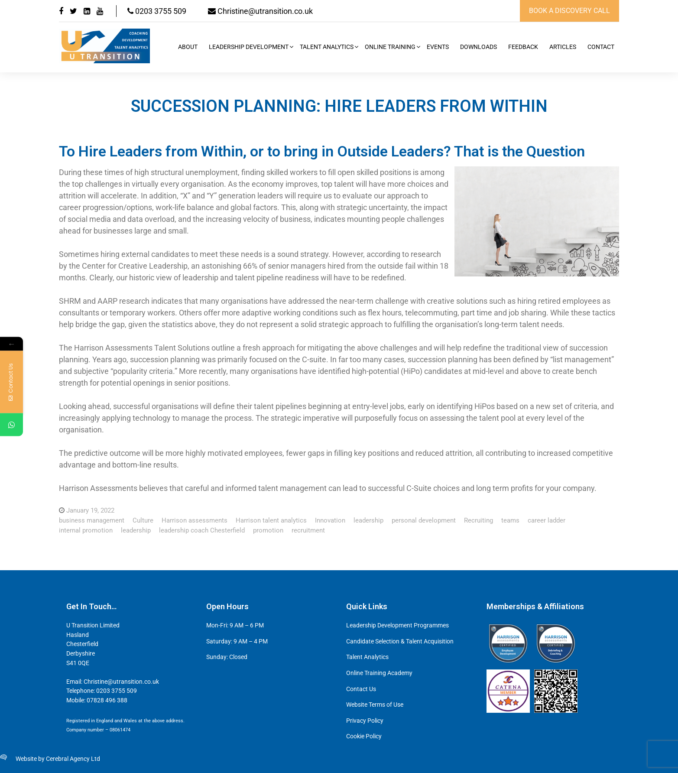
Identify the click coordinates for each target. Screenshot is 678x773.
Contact (600, 47)
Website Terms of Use (374, 704)
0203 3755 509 (156, 11)
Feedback (523, 47)
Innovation (330, 520)
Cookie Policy (364, 736)
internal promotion (86, 530)
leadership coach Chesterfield (202, 530)
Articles (562, 47)
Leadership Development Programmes (397, 625)
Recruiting (478, 520)
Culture (143, 520)
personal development (424, 520)
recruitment (308, 530)
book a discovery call (569, 10)
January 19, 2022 (90, 510)
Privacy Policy (364, 720)
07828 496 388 (107, 700)
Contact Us (361, 689)
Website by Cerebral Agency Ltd (58, 759)
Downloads (478, 47)
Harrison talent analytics (271, 520)
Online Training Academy (379, 673)
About (188, 47)
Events (438, 47)
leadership (368, 520)
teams (510, 520)
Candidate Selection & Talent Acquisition (400, 641)
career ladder (546, 520)
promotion (268, 530)
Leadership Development (249, 47)
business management (91, 520)
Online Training (390, 47)
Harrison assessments (194, 520)
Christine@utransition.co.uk (260, 11)
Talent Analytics (327, 47)
